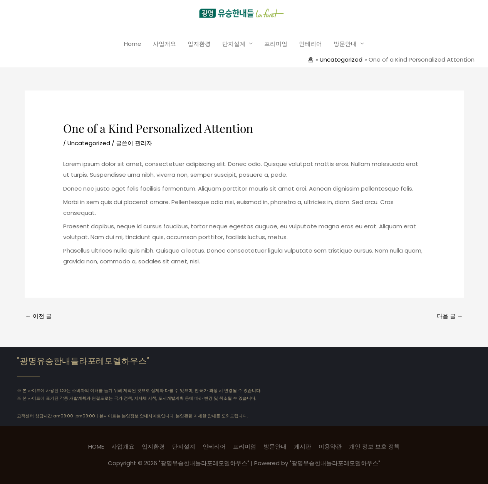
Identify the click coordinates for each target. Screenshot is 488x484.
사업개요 (164, 44)
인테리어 (310, 44)
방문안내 (345, 44)
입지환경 (199, 44)
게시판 (302, 446)
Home (132, 44)
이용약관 (330, 446)
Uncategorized (88, 143)
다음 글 (450, 316)
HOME (96, 446)
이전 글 (38, 316)
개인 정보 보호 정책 (374, 446)
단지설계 (233, 44)
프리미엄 (275, 44)
